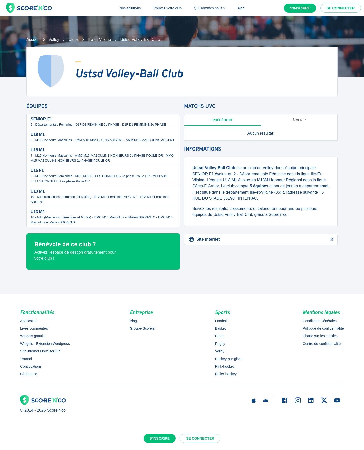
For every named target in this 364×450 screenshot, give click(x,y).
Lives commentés (34, 328)
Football (221, 321)
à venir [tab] (299, 120)
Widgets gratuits (33, 336)
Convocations (31, 366)
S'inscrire (300, 8)
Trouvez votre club (167, 8)
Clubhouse (28, 374)
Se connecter (341, 8)
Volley (54, 39)
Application (29, 321)
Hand (219, 336)
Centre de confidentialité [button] (322, 344)
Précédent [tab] (223, 120)
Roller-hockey (226, 374)
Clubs (73, 39)
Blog (133, 321)
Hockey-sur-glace (228, 359)
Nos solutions (130, 8)
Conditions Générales (320, 321)
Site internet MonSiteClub (40, 351)
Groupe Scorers (142, 328)
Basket (220, 328)
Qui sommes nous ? (209, 8)
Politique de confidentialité (323, 328)
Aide (241, 8)
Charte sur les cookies (320, 336)
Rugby (220, 344)
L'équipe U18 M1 (222, 180)
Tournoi (26, 359)
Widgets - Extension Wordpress (45, 344)
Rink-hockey (224, 366)
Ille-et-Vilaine (99, 39)
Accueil (32, 39)
